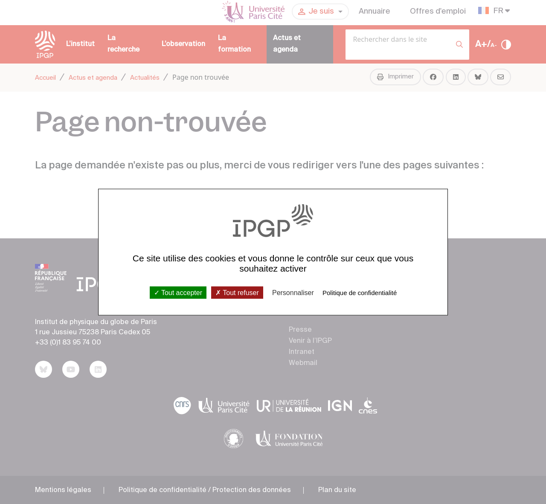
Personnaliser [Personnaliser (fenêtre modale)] (293, 292)
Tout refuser (237, 292)
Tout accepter (178, 292)
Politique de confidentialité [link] (359, 292)
